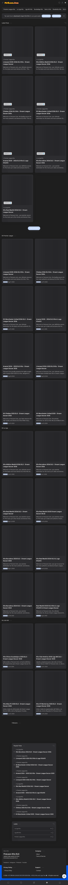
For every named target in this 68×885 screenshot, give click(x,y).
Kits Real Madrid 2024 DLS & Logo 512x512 (48, 560)
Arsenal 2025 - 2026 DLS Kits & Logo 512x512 (15, 162)
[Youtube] (24, 862)
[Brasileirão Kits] (57, 9)
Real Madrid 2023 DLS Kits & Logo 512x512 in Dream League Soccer (48, 607)
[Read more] (29, 282)
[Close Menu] (63, 16)
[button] (65, 2)
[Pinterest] (18, 862)
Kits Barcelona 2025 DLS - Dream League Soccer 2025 (17, 560)
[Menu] (34, 882)
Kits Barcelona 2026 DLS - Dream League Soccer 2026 (50, 162)
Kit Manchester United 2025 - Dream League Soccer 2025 (48, 415)
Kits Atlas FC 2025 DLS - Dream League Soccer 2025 (16, 705)
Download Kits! (56, 16)
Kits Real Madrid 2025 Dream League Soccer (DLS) (49, 513)
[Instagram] (12, 862)
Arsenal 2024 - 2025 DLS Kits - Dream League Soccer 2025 (16, 367)
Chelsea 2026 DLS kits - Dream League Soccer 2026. (16, 112)
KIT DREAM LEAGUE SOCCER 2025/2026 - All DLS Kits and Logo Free (27, 875)
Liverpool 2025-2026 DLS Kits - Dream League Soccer (16, 63)
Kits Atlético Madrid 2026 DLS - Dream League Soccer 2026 (49, 63)
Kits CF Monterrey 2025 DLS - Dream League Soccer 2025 (49, 705)
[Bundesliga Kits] (38, 9)
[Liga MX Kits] (28, 9)
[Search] (59, 2)
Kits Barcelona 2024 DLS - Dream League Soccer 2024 (17, 607)
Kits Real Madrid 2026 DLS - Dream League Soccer (15, 211)
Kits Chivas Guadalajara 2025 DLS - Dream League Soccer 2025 (15, 658)
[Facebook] (6, 862)
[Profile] (62, 2)
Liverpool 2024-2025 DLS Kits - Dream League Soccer (49, 367)
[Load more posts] (34, 228)
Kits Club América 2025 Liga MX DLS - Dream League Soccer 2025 (49, 658)
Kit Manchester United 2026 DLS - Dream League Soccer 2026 (50, 112)
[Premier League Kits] (9, 9)
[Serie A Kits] (48, 9)
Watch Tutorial (46, 16)
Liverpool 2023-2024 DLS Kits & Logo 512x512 (31, 758)
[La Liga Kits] (20, 9)
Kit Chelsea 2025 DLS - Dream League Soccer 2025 (16, 415)
